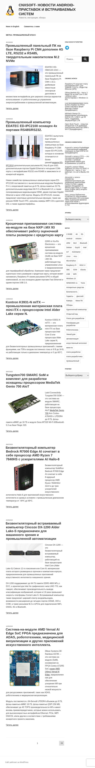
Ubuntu (83, 270)
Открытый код (72, 314)
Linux (68, 256)
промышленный (72, 361)
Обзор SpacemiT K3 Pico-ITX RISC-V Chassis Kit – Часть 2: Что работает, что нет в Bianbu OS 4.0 (77, 170)
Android (69, 239)
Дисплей (79, 296)
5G (82, 234)
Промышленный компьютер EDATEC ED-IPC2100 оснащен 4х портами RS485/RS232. (31, 126)
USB (68, 274)
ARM (68, 243)
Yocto (83, 283)
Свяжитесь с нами (32, 26)
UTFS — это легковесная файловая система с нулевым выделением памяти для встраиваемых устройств (77, 159)
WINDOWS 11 (71, 283)
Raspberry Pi (71, 265)
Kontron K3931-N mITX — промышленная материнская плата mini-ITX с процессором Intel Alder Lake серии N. (34, 308)
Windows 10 (71, 278)
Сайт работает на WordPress (16, 762)
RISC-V (82, 265)
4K (77, 234)
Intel (84, 247)
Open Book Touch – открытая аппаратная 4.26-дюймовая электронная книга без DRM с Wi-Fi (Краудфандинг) (77, 126)
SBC (68, 270)
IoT (67, 252)
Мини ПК (79, 301)
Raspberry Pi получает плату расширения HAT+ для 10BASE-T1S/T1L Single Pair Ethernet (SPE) (76, 86)
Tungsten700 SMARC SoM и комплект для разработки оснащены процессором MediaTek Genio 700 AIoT (33, 380)
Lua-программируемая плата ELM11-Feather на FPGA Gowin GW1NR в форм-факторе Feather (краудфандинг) (76, 106)
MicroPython (71, 261)
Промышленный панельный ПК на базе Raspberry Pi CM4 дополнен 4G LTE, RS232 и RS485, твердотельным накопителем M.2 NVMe (34, 53)
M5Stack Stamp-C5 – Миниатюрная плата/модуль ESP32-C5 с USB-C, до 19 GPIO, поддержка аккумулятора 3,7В (76, 117)
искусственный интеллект (76, 343)
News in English (12, 26)
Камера (69, 301)
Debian (69, 247)
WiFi (75, 274)
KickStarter (76, 252)
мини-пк (69, 348)
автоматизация (72, 339)
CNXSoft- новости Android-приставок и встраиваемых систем (47, 9)
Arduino (78, 239)
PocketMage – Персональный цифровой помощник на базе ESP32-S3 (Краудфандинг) (77, 150)
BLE (75, 243)
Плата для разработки (75, 318)
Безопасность (71, 292)
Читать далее (12, 108)
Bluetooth (83, 243)
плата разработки (73, 352)
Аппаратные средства (75, 287)
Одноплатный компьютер (76, 310)
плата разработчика (74, 356)
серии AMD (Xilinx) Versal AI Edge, (52, 672)
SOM (75, 270)
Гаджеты (69, 296)
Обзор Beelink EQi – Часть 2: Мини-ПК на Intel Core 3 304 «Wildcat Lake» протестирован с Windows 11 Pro (76, 96)
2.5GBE (69, 234)
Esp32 (77, 247)
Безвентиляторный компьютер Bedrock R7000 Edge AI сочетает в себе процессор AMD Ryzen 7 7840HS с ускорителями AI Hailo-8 (33, 453)
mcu (75, 256)
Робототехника (72, 330)
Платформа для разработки (72, 324)
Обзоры (69, 305)
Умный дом (70, 334)
